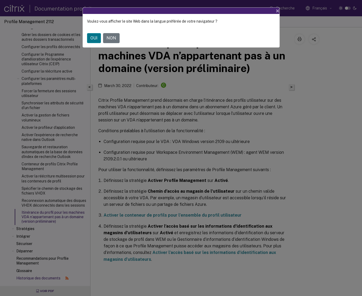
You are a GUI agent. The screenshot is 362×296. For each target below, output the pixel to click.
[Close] (278, 10)
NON (111, 37)
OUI (94, 37)
